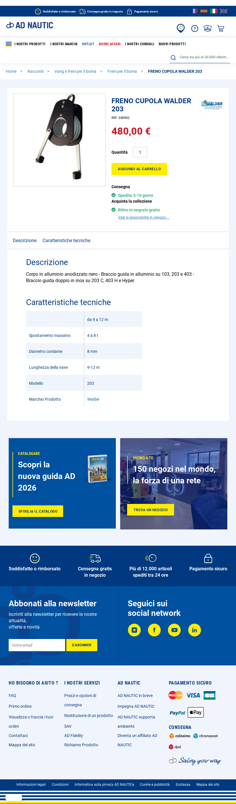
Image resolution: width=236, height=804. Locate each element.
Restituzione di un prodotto (88, 715)
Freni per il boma (122, 71)
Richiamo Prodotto (81, 745)
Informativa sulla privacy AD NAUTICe (104, 785)
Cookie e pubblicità (155, 785)
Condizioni (60, 785)
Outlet (88, 44)
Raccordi (36, 71)
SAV (68, 726)
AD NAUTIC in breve (135, 695)
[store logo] (29, 25)
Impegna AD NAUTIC (136, 706)
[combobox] (199, 57)
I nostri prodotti (25, 44)
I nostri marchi (64, 44)
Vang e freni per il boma (75, 71)
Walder (93, 399)
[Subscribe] (81, 645)
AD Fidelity (73, 735)
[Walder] (212, 114)
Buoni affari (110, 44)
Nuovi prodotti (172, 44)
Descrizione (24, 240)
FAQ (12, 695)
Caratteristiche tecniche (66, 240)
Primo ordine (20, 706)
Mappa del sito (22, 745)
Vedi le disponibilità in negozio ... (143, 217)
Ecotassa (183, 785)
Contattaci (18, 735)
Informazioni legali (31, 785)
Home (11, 71)
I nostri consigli (139, 44)
